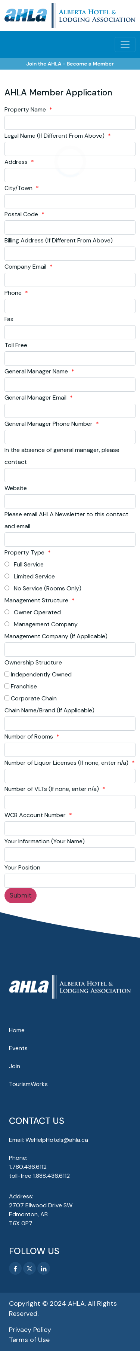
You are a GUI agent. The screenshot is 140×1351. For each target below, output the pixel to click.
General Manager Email (38, 397)
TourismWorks (28, 1084)
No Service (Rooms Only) (42, 588)
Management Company (41, 624)
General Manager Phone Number (51, 424)
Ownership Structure (33, 662)
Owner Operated (32, 612)
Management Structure (39, 600)
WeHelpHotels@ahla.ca (56, 1140)
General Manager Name (39, 371)
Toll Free (15, 345)
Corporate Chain (30, 698)
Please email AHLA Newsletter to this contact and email (66, 520)
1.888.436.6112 (51, 1176)
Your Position (22, 867)
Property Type (27, 552)
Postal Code (24, 214)
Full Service (24, 564)
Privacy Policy (30, 1329)
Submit (20, 895)
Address (19, 162)
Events (18, 1048)
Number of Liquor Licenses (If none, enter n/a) (69, 763)
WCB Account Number (38, 815)
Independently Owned (38, 674)
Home (17, 1030)
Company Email (28, 266)
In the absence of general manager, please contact (61, 456)
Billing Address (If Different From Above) (58, 240)
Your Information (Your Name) (44, 841)
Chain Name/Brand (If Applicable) (49, 710)
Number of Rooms (31, 736)
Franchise (20, 686)
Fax (8, 319)
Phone (16, 293)
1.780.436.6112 (28, 1167)
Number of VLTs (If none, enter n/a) (54, 789)
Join (14, 1066)
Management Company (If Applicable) (56, 636)
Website (15, 488)
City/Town (21, 188)
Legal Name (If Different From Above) (57, 136)
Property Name (28, 109)
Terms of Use (29, 1339)
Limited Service (29, 576)
